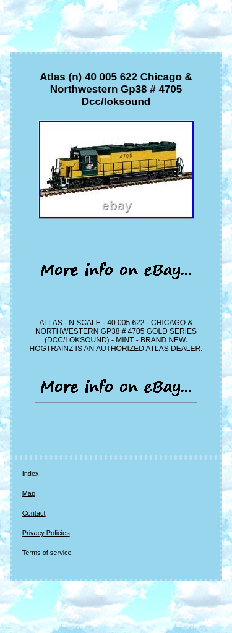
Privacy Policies (46, 533)
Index (30, 473)
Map (28, 493)
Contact (34, 513)
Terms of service (47, 552)
